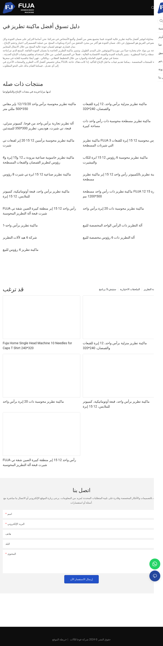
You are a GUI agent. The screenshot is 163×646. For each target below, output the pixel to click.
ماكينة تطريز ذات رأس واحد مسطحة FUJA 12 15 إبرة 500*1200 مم (119, 193)
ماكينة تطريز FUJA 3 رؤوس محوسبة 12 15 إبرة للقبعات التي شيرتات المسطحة (121, 142)
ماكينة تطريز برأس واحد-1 (20, 225)
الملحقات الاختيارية (130, 289)
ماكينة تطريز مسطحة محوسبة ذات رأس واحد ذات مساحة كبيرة (117, 123)
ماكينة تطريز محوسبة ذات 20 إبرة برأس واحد (113, 208)
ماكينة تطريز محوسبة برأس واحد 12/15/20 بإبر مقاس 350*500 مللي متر (39, 106)
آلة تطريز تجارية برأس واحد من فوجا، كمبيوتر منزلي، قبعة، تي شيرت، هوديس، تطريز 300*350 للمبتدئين (38, 125)
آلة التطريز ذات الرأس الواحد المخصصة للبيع (112, 225)
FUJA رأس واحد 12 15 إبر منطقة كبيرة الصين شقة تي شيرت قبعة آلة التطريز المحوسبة (39, 211)
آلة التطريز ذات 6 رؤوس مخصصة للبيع (109, 237)
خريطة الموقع (59, 639)
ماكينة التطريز (151, 289)
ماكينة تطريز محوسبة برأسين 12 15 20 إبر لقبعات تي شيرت (38, 142)
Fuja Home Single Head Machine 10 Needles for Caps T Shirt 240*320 (37, 345)
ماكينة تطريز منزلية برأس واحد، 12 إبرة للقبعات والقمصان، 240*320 (115, 106)
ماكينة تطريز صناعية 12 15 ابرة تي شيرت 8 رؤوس (37, 174)
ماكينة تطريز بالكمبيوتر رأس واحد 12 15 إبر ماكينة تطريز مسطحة (121, 176)
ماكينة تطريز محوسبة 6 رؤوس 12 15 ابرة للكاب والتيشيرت (115, 160)
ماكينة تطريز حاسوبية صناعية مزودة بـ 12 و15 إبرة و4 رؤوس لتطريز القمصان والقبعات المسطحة (38, 160)
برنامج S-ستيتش (107, 289)
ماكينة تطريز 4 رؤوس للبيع (20, 250)
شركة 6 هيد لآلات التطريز (20, 237)
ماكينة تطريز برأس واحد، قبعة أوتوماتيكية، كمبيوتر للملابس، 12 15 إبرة (36, 193)
